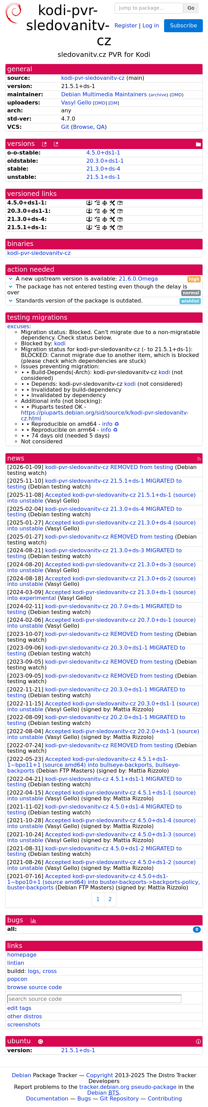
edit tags (19, 1008)
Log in (150, 25)
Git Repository (119, 1098)
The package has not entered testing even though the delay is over (104, 290)
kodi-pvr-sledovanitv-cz (93, 78)
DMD (176, 94)
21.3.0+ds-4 (103, 168)
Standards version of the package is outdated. (104, 301)
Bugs (84, 1098)
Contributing (165, 1098)
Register (126, 25)
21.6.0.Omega (138, 278)
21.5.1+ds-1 (103, 177)
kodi (60, 343)
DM (113, 103)
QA (100, 127)
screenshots (23, 1024)
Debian (21, 1075)
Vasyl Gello (76, 102)
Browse (83, 127)
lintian (15, 963)
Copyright (99, 1075)
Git (65, 127)
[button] (10, 278)
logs (33, 971)
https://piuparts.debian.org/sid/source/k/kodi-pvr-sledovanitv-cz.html (104, 415)
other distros (24, 1016)
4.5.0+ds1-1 (103, 152)
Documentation (47, 1098)
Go (191, 8)
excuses (18, 326)
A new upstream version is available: (104, 279)
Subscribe (183, 25)
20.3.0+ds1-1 (105, 161)
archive (158, 94)
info (107, 424)
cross (50, 971)
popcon (17, 979)
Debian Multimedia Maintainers (104, 94)
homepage (21, 954)
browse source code (34, 987)
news (15, 458)
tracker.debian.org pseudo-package (127, 1087)
